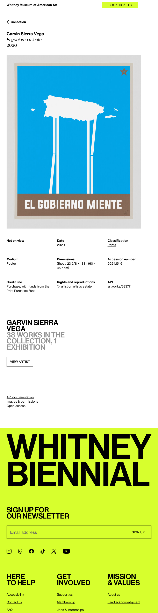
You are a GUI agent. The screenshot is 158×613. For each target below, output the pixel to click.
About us (114, 594)
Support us (65, 594)
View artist (20, 361)
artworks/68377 (119, 286)
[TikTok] (42, 551)
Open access (16, 406)
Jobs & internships (70, 610)
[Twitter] (53, 551)
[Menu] (148, 5)
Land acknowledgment (124, 602)
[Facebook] (31, 551)
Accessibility (15, 594)
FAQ (10, 610)
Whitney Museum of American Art (32, 5)
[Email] (66, 532)
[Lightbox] (74, 142)
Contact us (14, 602)
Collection (18, 22)
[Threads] (20, 551)
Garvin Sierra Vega (25, 33)
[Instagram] (9, 551)
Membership (66, 602)
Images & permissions (22, 401)
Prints (112, 245)
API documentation (20, 397)
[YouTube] (66, 551)
